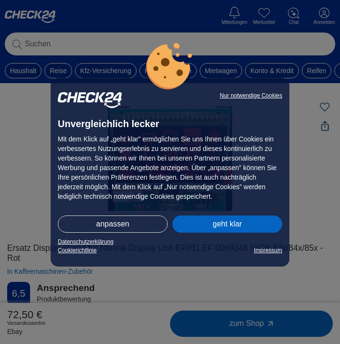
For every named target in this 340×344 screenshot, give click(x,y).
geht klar (227, 224)
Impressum (268, 250)
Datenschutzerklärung (86, 241)
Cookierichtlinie (77, 250)
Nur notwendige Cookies (251, 95)
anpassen (112, 224)
